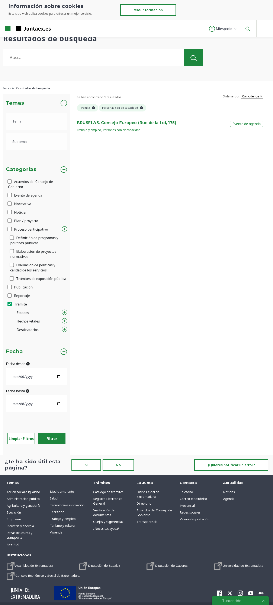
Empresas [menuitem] (14, 519)
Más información (148, 10)
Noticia (17, 212)
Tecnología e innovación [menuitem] (67, 505)
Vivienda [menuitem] (56, 532)
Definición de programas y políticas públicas (34, 240)
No (118, 465)
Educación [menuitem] (14, 512)
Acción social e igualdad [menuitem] (23, 492)
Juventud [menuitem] (13, 544)
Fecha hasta (17, 391)
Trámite (17, 304)
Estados (23, 312)
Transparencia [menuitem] (146, 521)
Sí (86, 465)
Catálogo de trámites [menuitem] (108, 492)
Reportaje (19, 295)
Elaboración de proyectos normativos (33, 254)
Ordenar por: (231, 96)
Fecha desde (18, 363)
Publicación (20, 287)
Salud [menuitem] (53, 498)
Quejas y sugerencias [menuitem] (108, 521)
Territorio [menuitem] (57, 512)
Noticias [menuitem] (229, 492)
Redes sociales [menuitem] (190, 512)
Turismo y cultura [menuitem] (62, 525)
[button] (223, 28)
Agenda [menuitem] (228, 499)
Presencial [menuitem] (187, 505)
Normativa (19, 203)
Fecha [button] (14, 351)
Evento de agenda (25, 195)
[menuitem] (30, 566)
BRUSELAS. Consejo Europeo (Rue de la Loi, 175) (126, 123)
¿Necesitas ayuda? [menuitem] (106, 528)
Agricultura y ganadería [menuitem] (23, 505)
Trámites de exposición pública (38, 278)
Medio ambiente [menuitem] (62, 491)
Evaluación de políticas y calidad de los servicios (32, 268)
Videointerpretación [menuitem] (194, 519)
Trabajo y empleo (89, 130)
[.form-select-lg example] (36, 121)
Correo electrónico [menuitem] (193, 499)
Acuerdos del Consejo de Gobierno (30, 184)
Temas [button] (15, 103)
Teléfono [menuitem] (186, 492)
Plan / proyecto (23, 220)
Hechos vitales (28, 321)
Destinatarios (28, 329)
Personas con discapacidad (121, 130)
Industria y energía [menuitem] (20, 526)
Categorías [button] (21, 169)
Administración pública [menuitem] (23, 499)
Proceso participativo (28, 229)
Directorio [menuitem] (143, 503)
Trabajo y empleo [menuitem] (63, 519)
